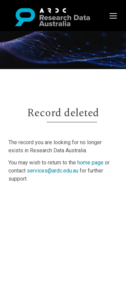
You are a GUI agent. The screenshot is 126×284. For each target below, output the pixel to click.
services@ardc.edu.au (52, 170)
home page (90, 162)
